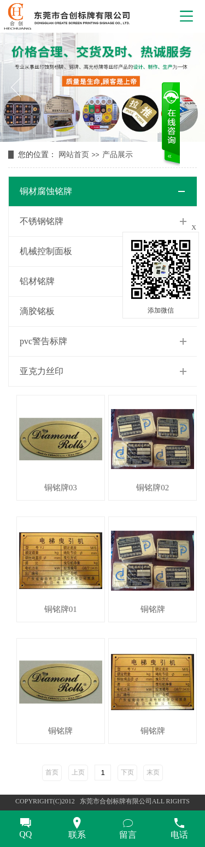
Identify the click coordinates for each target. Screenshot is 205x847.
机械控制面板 (46, 251)
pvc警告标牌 (43, 341)
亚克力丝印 (41, 371)
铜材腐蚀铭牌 (46, 191)
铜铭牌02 (152, 488)
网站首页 (73, 155)
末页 (153, 772)
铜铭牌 (152, 609)
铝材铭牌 (37, 281)
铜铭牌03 (60, 488)
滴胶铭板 (37, 311)
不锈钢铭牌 (41, 221)
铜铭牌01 (60, 609)
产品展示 (117, 155)
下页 (127, 772)
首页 (51, 772)
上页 (78, 772)
